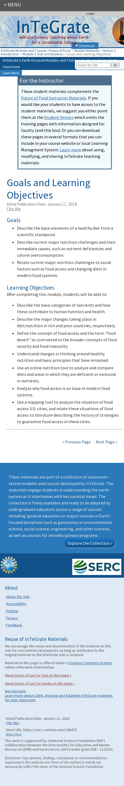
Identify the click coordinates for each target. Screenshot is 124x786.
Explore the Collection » (90, 543)
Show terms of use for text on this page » (38, 675)
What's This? (14, 734)
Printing (12, 610)
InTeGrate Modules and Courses (23, 50)
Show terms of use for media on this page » (40, 683)
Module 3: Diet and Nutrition (43, 54)
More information (15, 691)
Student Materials (86, 50)
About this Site (18, 596)
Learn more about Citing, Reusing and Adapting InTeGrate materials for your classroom (59, 697)
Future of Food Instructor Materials (53, 98)
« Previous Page (76, 441)
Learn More (11, 73)
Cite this (14, 208)
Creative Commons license (90, 662)
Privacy (12, 618)
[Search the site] (94, 65)
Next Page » (106, 441)
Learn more (70, 149)
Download (84, 46)
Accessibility (16, 603)
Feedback (14, 625)
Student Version (59, 117)
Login (90, 13)
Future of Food (60, 50)
